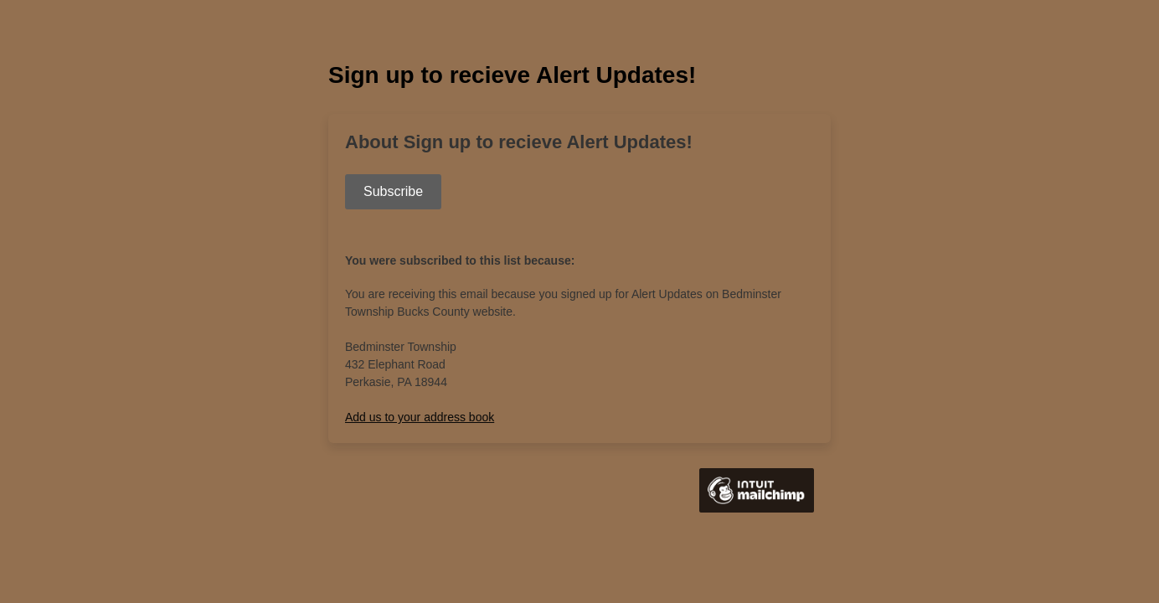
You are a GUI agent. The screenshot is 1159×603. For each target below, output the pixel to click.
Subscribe (393, 191)
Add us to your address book (419, 417)
